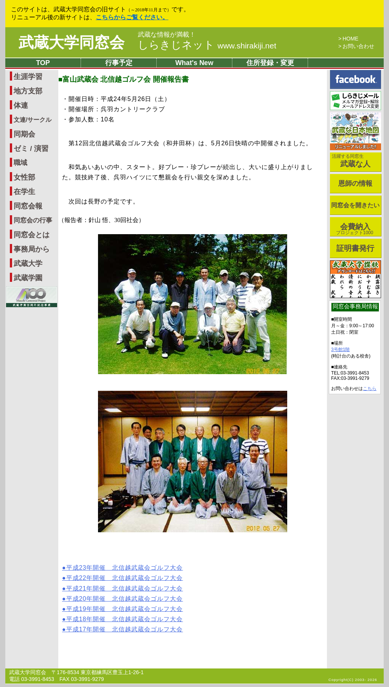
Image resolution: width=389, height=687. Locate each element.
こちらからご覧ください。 (132, 17)
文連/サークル (32, 120)
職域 (20, 162)
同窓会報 (28, 206)
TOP (43, 63)
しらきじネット (207, 45)
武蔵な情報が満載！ (167, 35)
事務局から (32, 249)
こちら (370, 388)
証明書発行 (355, 248)
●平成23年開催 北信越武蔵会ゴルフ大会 (122, 567)
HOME (350, 39)
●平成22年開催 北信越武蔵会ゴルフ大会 (122, 578)
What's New (194, 63)
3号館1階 (340, 349)
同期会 (24, 134)
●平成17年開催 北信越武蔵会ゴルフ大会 (122, 629)
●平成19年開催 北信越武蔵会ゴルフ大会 (122, 609)
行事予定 (118, 63)
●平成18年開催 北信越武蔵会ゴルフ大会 (122, 619)
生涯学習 (28, 77)
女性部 (24, 177)
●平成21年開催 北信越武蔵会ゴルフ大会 (122, 588)
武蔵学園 (28, 278)
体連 (21, 105)
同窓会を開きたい (355, 205)
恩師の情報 (355, 183)
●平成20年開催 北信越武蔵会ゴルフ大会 (122, 598)
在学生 (24, 192)
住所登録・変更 (270, 63)
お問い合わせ (358, 46)
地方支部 (28, 91)
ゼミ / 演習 (31, 148)
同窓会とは (32, 235)
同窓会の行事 (33, 220)
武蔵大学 (28, 263)
